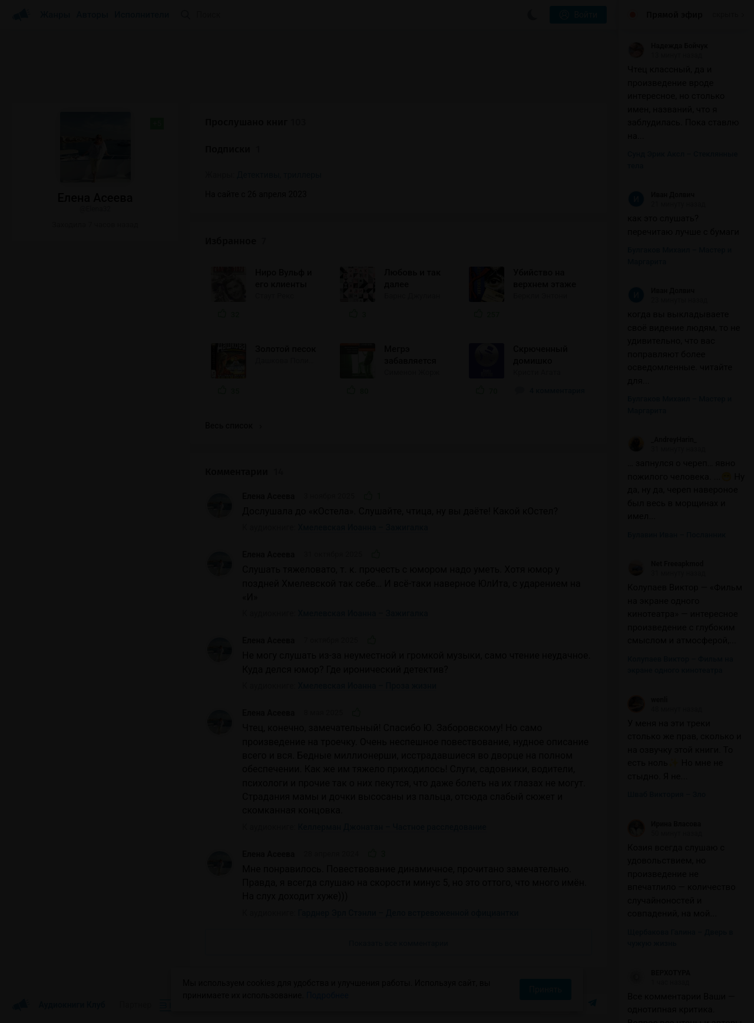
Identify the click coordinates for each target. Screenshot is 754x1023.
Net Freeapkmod (665, 564)
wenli (647, 700)
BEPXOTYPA (658, 973)
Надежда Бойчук (667, 46)
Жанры (55, 14)
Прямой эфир (674, 14)
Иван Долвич (661, 195)
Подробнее (327, 995)
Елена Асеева (268, 496)
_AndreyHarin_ (662, 439)
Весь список (233, 425)
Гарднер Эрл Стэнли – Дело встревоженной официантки (408, 913)
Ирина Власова (664, 824)
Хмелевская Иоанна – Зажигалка (363, 527)
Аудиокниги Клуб (58, 1005)
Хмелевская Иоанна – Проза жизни (367, 685)
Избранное (235, 241)
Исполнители (141, 14)
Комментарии (244, 472)
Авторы (93, 14)
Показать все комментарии (398, 943)
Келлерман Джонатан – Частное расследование (392, 827)
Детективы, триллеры (279, 175)
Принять (545, 989)
